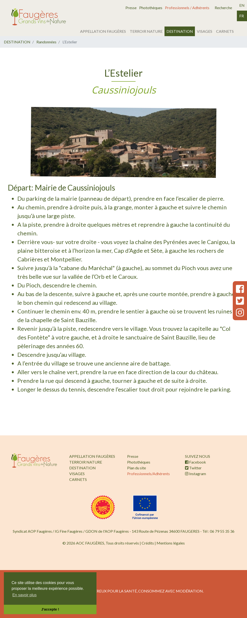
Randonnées (46, 42)
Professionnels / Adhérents (187, 7)
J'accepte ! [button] (50, 609)
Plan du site (136, 467)
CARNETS (225, 31)
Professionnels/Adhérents (148, 473)
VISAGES (204, 31)
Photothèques (150, 7)
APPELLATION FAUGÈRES (103, 31)
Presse (131, 7)
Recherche (223, 7)
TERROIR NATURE (146, 31)
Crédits (148, 543)
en (242, 5)
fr (241, 15)
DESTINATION (179, 31)
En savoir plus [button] (24, 595)
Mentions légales (171, 543)
